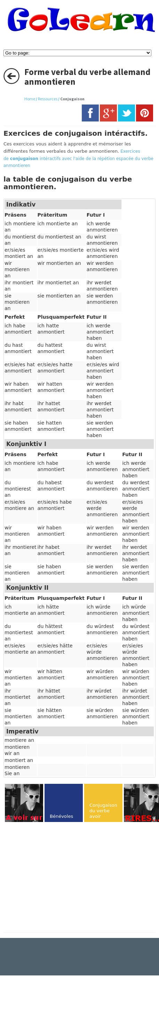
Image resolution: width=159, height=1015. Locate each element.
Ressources (47, 98)
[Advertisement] (61, 877)
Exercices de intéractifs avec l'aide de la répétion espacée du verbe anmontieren (78, 158)
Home (29, 98)
